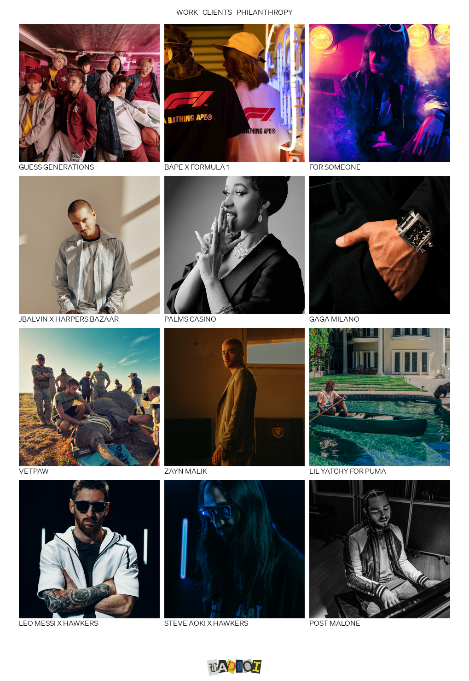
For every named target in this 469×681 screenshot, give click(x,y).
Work (187, 12)
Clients (217, 12)
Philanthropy (265, 12)
